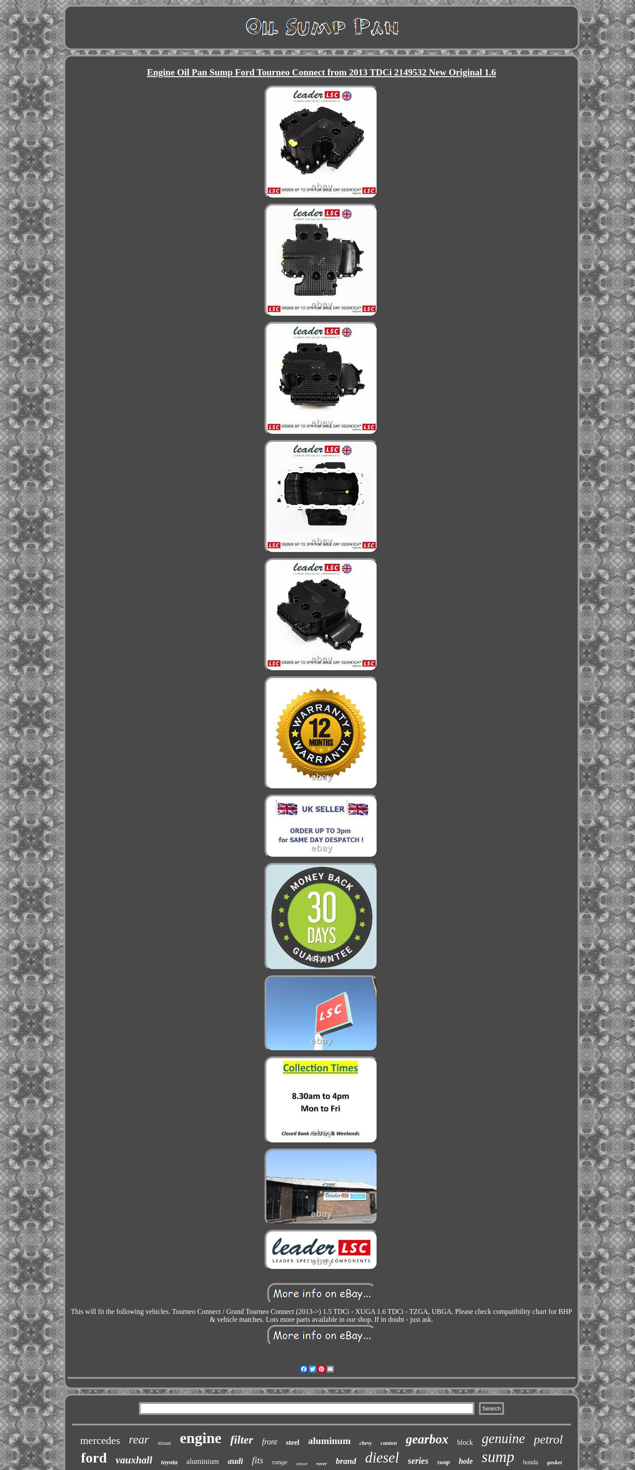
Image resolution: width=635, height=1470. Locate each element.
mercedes (100, 1440)
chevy (365, 1443)
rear (139, 1439)
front (269, 1441)
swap (443, 1462)
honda (530, 1462)
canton (389, 1443)
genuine (503, 1438)
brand (346, 1461)
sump (498, 1457)
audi (235, 1461)
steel (292, 1442)
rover (322, 1463)
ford (94, 1458)
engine (200, 1438)
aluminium (203, 1461)
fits (257, 1460)
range (280, 1462)
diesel (382, 1458)
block (465, 1442)
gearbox (427, 1439)
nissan (164, 1443)
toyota (169, 1462)
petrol (548, 1439)
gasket (554, 1462)
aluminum (329, 1440)
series (418, 1461)
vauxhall (134, 1460)
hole (466, 1461)
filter (241, 1439)
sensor (302, 1463)
